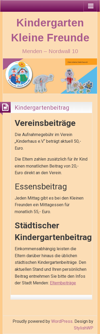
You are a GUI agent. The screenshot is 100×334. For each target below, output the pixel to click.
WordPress (62, 321)
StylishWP (83, 328)
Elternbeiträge (63, 282)
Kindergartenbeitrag (42, 107)
